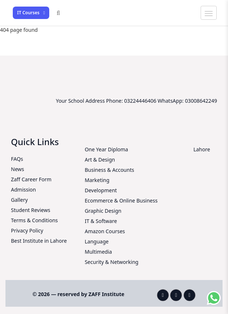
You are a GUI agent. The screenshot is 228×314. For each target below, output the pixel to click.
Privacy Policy (27, 230)
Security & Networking (111, 261)
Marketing (97, 180)
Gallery (19, 199)
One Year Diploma (106, 149)
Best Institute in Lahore (39, 240)
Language (96, 241)
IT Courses (31, 13)
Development (101, 190)
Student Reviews (30, 210)
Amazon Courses (105, 231)
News (17, 169)
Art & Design (100, 159)
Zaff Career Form (31, 179)
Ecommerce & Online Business (121, 200)
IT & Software (101, 220)
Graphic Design (103, 210)
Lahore (201, 149)
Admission (23, 189)
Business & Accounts (109, 169)
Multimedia (98, 251)
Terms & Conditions (34, 220)
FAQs (17, 158)
